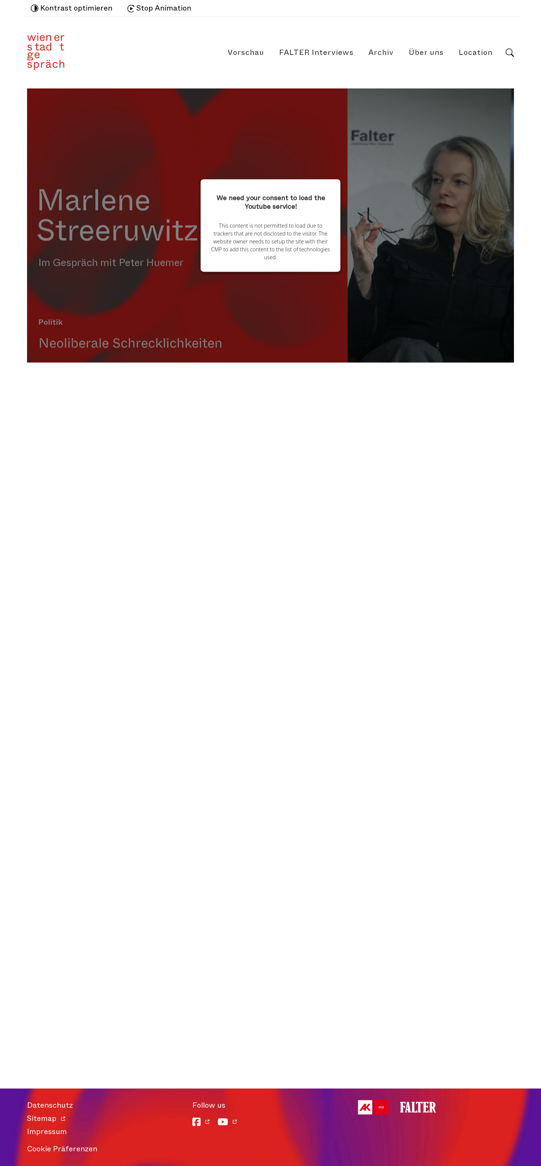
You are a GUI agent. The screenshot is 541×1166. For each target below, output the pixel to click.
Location (476, 52)
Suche (510, 52)
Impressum (47, 1131)
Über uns (426, 52)
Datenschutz (50, 1105)
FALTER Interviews (316, 52)
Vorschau (246, 52)
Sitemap (41, 1118)
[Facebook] (201, 1122)
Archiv (381, 52)
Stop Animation (159, 8)
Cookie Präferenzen (62, 1148)
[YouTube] (227, 1122)
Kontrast (71, 8)
